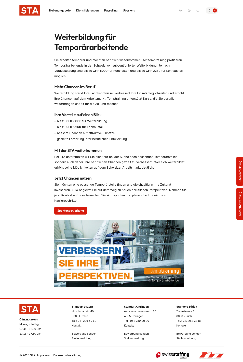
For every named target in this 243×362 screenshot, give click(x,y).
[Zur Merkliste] (212, 10)
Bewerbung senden (84, 333)
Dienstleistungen (87, 10)
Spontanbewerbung (70, 211)
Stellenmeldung (81, 338)
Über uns (129, 10)
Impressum (44, 355)
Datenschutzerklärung (67, 355)
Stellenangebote (59, 10)
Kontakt (76, 325)
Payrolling (110, 10)
